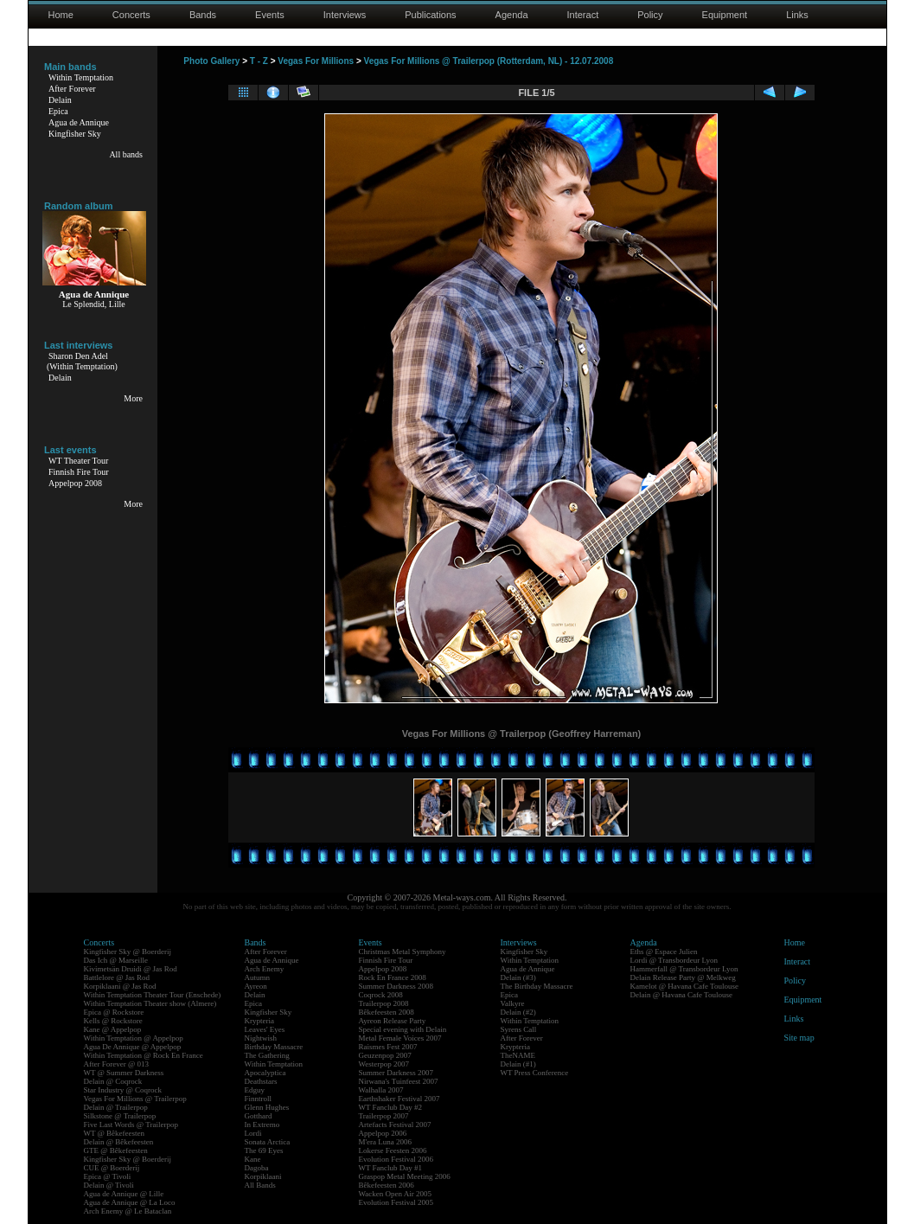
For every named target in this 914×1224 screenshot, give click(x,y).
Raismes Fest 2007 (388, 1046)
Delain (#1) (518, 1064)
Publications (430, 15)
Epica (58, 111)
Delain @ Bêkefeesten (119, 1141)
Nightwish (261, 1038)
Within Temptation (80, 77)
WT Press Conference (535, 1072)
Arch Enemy (264, 968)
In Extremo (262, 1124)
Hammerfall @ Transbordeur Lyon (684, 968)
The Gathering (267, 1055)
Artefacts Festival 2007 (395, 1124)
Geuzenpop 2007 (385, 1055)
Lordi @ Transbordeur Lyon (674, 960)
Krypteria (259, 1020)
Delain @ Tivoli (109, 1185)
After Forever (72, 88)
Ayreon (256, 986)
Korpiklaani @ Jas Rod (120, 986)
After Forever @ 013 (117, 1064)
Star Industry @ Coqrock (123, 1090)
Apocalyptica (265, 1072)
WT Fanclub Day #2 (391, 1107)
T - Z (259, 61)
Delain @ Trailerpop (116, 1107)
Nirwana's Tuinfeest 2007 (398, 1081)
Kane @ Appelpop (113, 1029)
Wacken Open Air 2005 (395, 1193)
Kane (253, 1159)
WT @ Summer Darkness (124, 1072)
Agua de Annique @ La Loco (130, 1202)
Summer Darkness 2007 (396, 1072)
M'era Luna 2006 (385, 1141)
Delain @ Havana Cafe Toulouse (681, 994)
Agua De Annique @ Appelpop (133, 1046)
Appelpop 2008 (75, 483)
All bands (126, 154)
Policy (649, 15)
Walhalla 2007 (381, 1090)
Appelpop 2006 (383, 1133)
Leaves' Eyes (265, 1029)
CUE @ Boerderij (112, 1167)
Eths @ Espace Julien (664, 951)
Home (61, 15)
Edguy (255, 1090)
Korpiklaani (263, 1176)
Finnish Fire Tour (78, 472)
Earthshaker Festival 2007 (399, 1098)
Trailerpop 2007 (384, 1116)
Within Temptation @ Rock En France (143, 1055)
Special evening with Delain (403, 1029)
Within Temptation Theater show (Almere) (150, 1003)
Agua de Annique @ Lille (124, 1193)
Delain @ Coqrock (113, 1081)
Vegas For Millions (316, 61)
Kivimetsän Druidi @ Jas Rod (130, 968)
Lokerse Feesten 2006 (393, 1150)
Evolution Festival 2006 (396, 1159)
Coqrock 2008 (381, 994)
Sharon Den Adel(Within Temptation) (82, 361)
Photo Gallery (211, 61)
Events (269, 15)
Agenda (511, 15)
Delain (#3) (518, 977)
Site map (799, 1037)
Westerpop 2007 (384, 1064)
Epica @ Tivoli (107, 1176)
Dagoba (257, 1167)
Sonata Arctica (268, 1141)
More (133, 398)
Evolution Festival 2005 (396, 1202)
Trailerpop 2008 (384, 1003)
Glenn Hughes (267, 1107)
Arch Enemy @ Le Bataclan (128, 1211)
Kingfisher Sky (74, 133)
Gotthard (258, 1116)
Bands (202, 15)
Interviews (345, 15)
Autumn (258, 977)
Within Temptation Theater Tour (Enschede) (152, 994)
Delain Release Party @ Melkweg (683, 977)
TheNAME (518, 1055)
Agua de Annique (78, 122)
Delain (60, 100)
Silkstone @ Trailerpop (120, 1116)
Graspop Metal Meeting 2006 (405, 1176)
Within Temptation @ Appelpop (133, 1038)
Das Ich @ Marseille (116, 960)
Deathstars (261, 1081)
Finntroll (258, 1098)
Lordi (253, 1133)
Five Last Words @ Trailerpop (131, 1124)
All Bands (260, 1185)
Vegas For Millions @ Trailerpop (135, 1098)
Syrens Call (519, 1029)
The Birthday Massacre (537, 986)
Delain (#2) (518, 1012)
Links (797, 15)
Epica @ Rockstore (114, 1012)
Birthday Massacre (274, 1046)
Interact (583, 15)
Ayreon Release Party (392, 1020)
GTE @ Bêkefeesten (116, 1150)
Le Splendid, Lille (93, 304)
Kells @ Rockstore (113, 1020)
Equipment (725, 15)
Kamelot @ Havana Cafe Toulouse (684, 986)
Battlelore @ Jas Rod (117, 977)
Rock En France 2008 (392, 977)
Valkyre (513, 1003)
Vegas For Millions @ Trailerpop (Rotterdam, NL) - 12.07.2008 (489, 61)
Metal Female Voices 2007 (400, 1038)
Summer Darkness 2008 (396, 986)
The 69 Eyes (264, 1150)
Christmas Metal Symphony (402, 951)
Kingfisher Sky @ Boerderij (128, 951)
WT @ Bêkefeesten (114, 1133)
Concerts (131, 15)
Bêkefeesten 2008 (386, 1012)
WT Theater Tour (78, 460)
